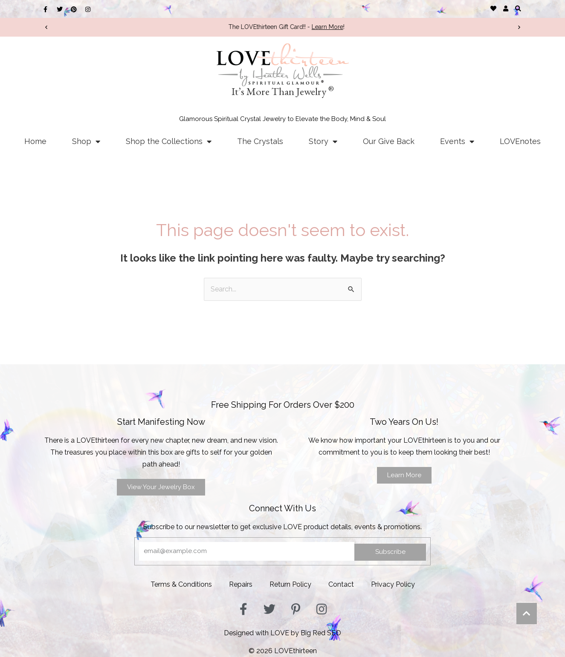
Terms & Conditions (181, 584)
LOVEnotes (520, 141)
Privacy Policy (393, 584)
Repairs (240, 584)
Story (323, 141)
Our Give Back (388, 141)
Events (457, 141)
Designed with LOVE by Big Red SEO (282, 633)
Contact (341, 584)
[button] (518, 8)
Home (35, 141)
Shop (86, 141)
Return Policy (290, 584)
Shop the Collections (169, 141)
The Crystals (260, 141)
